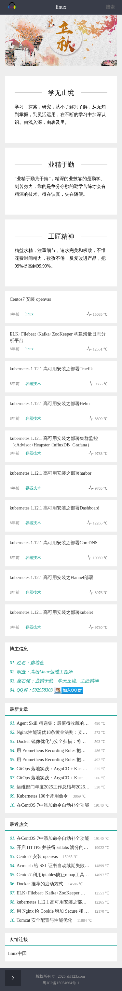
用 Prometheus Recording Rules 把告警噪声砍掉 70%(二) (53, 750)
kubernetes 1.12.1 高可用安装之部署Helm (50, 403)
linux (29, 314)
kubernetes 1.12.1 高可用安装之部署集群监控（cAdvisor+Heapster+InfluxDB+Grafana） (54, 441)
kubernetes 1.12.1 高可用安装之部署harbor (50, 473)
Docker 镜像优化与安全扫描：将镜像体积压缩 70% (53, 741)
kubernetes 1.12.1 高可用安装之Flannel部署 (51, 577)
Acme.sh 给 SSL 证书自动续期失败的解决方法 (53, 865)
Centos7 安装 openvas (30, 299)
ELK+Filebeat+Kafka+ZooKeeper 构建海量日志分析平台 (58, 337)
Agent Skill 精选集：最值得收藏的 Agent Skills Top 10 (53, 723)
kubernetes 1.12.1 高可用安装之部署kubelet (51, 612)
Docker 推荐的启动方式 (40, 883)
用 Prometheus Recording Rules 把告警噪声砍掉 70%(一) (53, 759)
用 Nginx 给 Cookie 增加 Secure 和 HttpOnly (53, 911)
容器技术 (33, 383)
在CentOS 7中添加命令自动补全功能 (53, 805)
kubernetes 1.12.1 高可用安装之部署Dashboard (54, 508)
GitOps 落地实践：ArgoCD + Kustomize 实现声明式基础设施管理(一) (53, 777)
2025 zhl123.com (71, 976)
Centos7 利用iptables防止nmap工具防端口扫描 (53, 874)
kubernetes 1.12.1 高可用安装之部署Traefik (51, 368)
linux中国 (17, 953)
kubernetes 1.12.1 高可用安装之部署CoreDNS (54, 542)
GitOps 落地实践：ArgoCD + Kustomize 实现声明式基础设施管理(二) (53, 768)
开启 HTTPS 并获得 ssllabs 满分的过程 (53, 847)
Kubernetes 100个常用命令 (42, 796)
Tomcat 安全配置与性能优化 (44, 920)
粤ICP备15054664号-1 (61, 983)
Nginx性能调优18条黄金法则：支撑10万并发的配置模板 (53, 732)
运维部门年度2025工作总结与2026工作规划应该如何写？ (53, 787)
